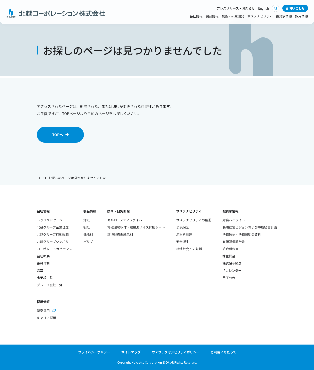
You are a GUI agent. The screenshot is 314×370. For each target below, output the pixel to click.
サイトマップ (131, 352)
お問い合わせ (295, 8)
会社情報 (196, 16)
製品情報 (212, 16)
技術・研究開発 (233, 16)
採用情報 (301, 16)
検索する (275, 8)
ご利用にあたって (223, 352)
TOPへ (57, 134)
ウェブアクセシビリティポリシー (175, 352)
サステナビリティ (260, 16)
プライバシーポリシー (94, 352)
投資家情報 (284, 16)
